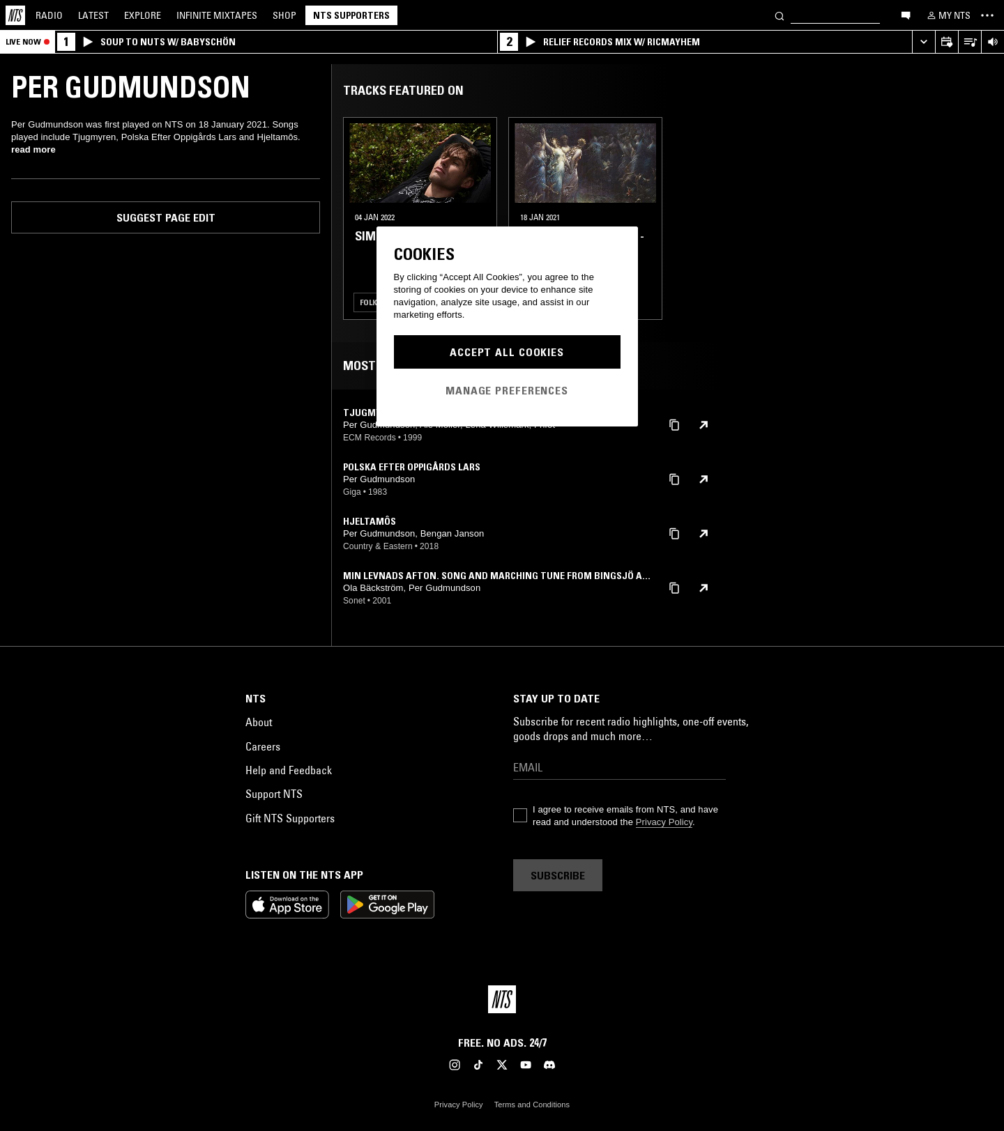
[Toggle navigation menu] (987, 15)
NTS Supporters (351, 15)
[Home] (15, 15)
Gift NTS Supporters (290, 818)
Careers (262, 746)
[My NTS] (947, 15)
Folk (368, 302)
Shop (284, 15)
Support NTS (274, 794)
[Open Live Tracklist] (969, 42)
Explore (142, 15)
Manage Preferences (507, 390)
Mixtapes (216, 15)
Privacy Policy (664, 822)
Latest (93, 15)
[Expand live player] (923, 42)
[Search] (779, 15)
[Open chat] (905, 15)
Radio (49, 15)
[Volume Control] (992, 42)
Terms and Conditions (532, 1104)
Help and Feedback (288, 770)
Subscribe (558, 875)
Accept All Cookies (507, 352)
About (258, 722)
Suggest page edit (165, 217)
